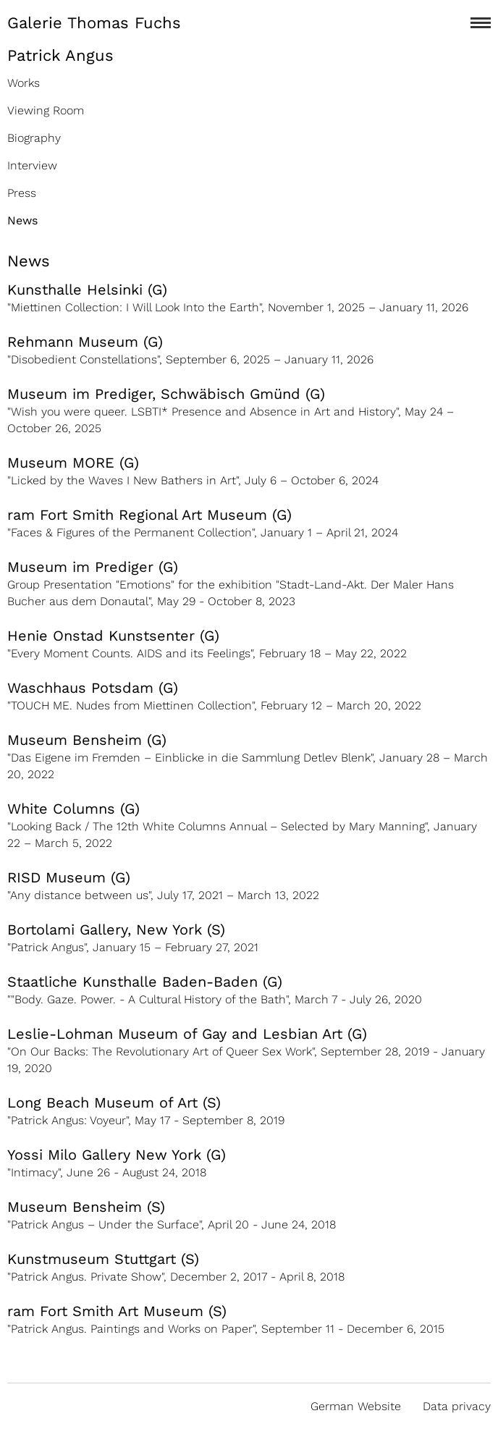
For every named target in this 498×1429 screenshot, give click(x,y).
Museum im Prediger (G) (92, 567)
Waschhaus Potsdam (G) (92, 687)
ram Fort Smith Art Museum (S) (117, 1311)
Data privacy (457, 1406)
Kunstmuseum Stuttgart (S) (103, 1259)
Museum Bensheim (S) (86, 1206)
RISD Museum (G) (68, 877)
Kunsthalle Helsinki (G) (87, 289)
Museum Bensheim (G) (86, 740)
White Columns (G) (73, 808)
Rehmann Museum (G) (85, 341)
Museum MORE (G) (73, 462)
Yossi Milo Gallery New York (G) (116, 1154)
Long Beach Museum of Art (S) (114, 1102)
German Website (356, 1406)
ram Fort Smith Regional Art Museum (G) (149, 514)
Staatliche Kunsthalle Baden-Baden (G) (144, 981)
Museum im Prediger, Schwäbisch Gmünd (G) (166, 393)
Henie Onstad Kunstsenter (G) (113, 635)
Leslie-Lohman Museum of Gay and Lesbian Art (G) (187, 1033)
